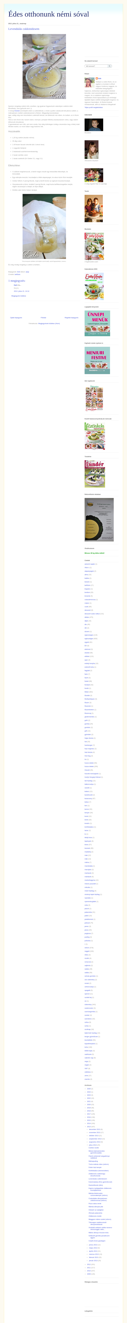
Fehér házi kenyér (95, 1167)
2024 (89, 1092)
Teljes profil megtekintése (94, 107)
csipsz (87, 603)
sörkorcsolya (89, 987)
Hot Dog (88, 756)
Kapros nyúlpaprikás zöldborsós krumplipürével (100, 1189)
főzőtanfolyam (90, 699)
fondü (87, 688)
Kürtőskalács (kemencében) (99, 1171)
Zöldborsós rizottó (95, 1216)
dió (86, 628)
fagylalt (87, 670)
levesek (87, 848)
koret (86, 816)
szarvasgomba (90, 1012)
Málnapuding (93, 1161)
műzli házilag (89, 891)
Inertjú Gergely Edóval (93, 777)
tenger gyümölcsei (91, 1036)
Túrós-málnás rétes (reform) (99, 1164)
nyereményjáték (90, 901)
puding (87, 937)
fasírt (86, 678)
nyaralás (88, 898)
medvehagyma (90, 880)
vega (86, 1061)
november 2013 (95, 1132)
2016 (89, 1117)
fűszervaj (88, 713)
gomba (87, 724)
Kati (15, 285)
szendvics (88, 1019)
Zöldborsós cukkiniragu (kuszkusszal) (97, 1175)
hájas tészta (89, 738)
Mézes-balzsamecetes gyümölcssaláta (97, 1152)
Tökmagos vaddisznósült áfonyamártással (97, 1223)
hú (85, 759)
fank (86, 674)
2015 (89, 1120)
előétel (87, 656)
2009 (89, 1274)
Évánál (17, 111)
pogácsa (88, 933)
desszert (88, 610)
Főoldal (43, 318)
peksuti (87, 923)
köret (86, 820)
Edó (99, 78)
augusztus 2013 (95, 1142)
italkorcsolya (89, 784)
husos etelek (89, 763)
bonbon (87, 592)
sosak (87, 983)
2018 (89, 1111)
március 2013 (94, 1254)
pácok (87, 909)
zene (86, 1075)
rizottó (87, 958)
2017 (89, 1114)
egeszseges (89, 635)
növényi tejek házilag (92, 894)
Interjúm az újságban (96, 1210)
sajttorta (87, 965)
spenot (87, 994)
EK (86, 646)
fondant (87, 685)
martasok (88, 873)
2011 (89, 1268)
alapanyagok (89, 571)
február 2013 (94, 1257)
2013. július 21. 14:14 (21, 291)
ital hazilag (88, 781)
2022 (89, 1098)
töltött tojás (88, 1051)
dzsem (87, 631)
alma (86, 575)
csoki (86, 607)
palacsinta (88, 912)
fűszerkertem (89, 710)
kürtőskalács (89, 827)
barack (87, 582)
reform (87, 948)
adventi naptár (90, 564)
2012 (89, 1264)
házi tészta (88, 752)
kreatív (87, 823)
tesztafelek (88, 1040)
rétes (86, 955)
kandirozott (89, 795)
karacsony (88, 798)
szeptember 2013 (95, 1139)
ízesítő (87, 788)
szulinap (88, 1029)
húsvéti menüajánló (91, 774)
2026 (89, 1089)
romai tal (88, 962)
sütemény (88, 1004)
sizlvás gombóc (90, 976)
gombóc (87, 727)
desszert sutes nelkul (92, 614)
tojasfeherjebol (90, 1044)
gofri (86, 720)
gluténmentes (89, 717)
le (85, 834)
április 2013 (93, 1251)
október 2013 (94, 1136)
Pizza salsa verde (95, 1203)
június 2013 (93, 1245)
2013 (89, 1127)
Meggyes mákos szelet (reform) (100, 1219)
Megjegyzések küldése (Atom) (49, 323)
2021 (89, 1101)
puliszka (87, 941)
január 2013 (93, 1260)
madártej (88, 852)
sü (85, 1001)
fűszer (87, 702)
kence (87, 809)
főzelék (87, 695)
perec (87, 926)
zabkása (88, 1072)
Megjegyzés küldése (18, 296)
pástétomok (89, 919)
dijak (86, 621)
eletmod (87, 649)
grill (86, 731)
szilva (87, 1022)
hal (86, 742)
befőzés (17, 274)
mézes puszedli (90, 884)
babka (87, 578)
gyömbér (88, 734)
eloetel (87, 653)
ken (86, 805)
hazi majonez (89, 749)
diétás (87, 617)
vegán (87, 1065)
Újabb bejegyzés (16, 318)
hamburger (88, 745)
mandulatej (89, 866)
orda (86, 905)
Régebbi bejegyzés (71, 318)
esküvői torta (89, 667)
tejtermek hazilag (91, 1033)
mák (86, 859)
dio (86, 624)
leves (86, 845)
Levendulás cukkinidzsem (98, 1179)
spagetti (87, 990)
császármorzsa (90, 599)
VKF (86, 1068)
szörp (87, 1026)
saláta (87, 972)
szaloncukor (89, 1008)
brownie (87, 596)
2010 (89, 1271)
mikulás (87, 887)
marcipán (88, 869)
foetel (87, 681)
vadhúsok (88, 1054)
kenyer (87, 813)
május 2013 (93, 1248)
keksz (87, 802)
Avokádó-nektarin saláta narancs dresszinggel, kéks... (100, 1228)
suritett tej (88, 997)
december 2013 (95, 1129)
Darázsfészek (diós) (96, 1185)
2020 (89, 1104)
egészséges (89, 639)
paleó (87, 916)
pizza (86, 930)
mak (86, 855)
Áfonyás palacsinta (95, 1213)
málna (87, 862)
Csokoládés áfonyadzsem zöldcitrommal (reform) (98, 1199)
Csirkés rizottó (94, 1148)
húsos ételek (89, 766)
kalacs (87, 791)
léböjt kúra (88, 837)
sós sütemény (90, 980)
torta (86, 1047)
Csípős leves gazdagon (97, 1241)
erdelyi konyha (90, 663)
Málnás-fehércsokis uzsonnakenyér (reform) (98, 1194)
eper (86, 660)
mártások (88, 877)
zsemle (87, 1079)
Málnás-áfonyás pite (96, 1207)
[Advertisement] (102, 39)
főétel (87, 692)
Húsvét (87, 770)
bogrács (87, 589)
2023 (89, 1095)
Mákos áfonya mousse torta (98, 1233)
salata (87, 969)
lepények (88, 841)
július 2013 (93, 1145)
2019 (89, 1108)
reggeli (87, 951)
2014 (89, 1123)
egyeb (87, 642)
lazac (86, 830)
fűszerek (88, 706)
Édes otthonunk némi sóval (48, 14)
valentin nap (89, 1058)
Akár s (87, 567)
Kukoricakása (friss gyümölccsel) (100, 1182)
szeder (87, 1015)
